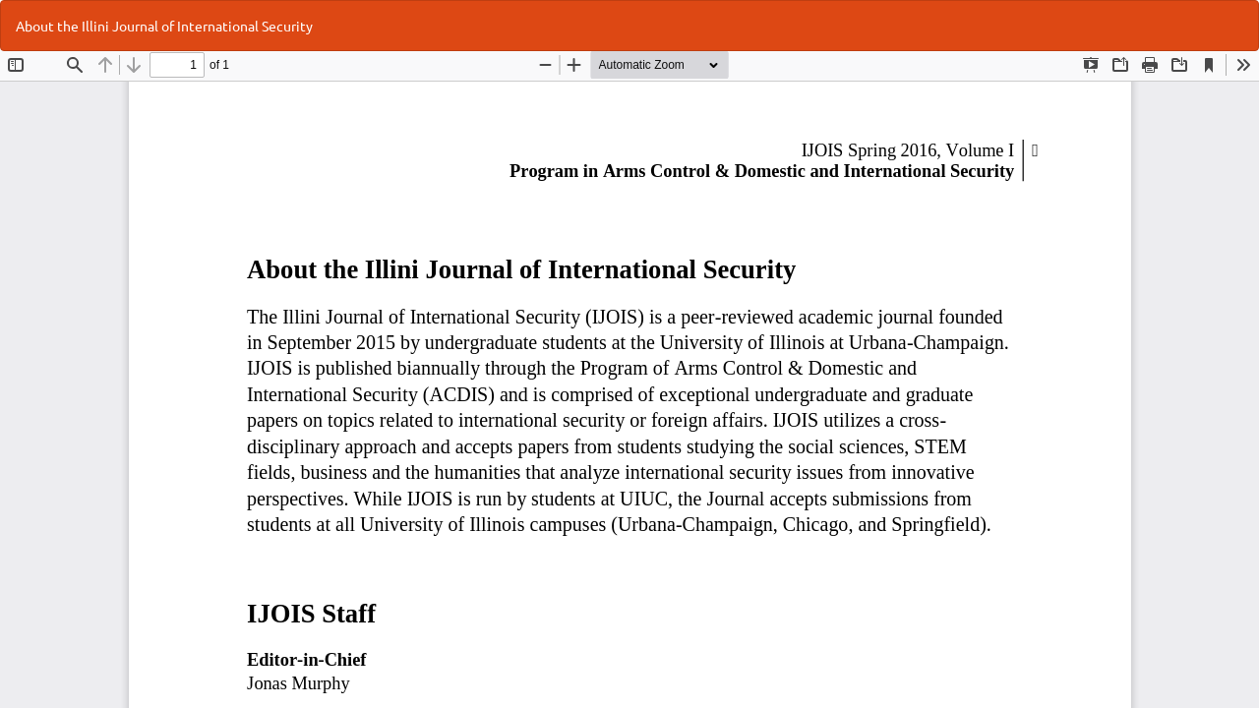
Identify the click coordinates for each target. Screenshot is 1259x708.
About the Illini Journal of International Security (164, 25)
